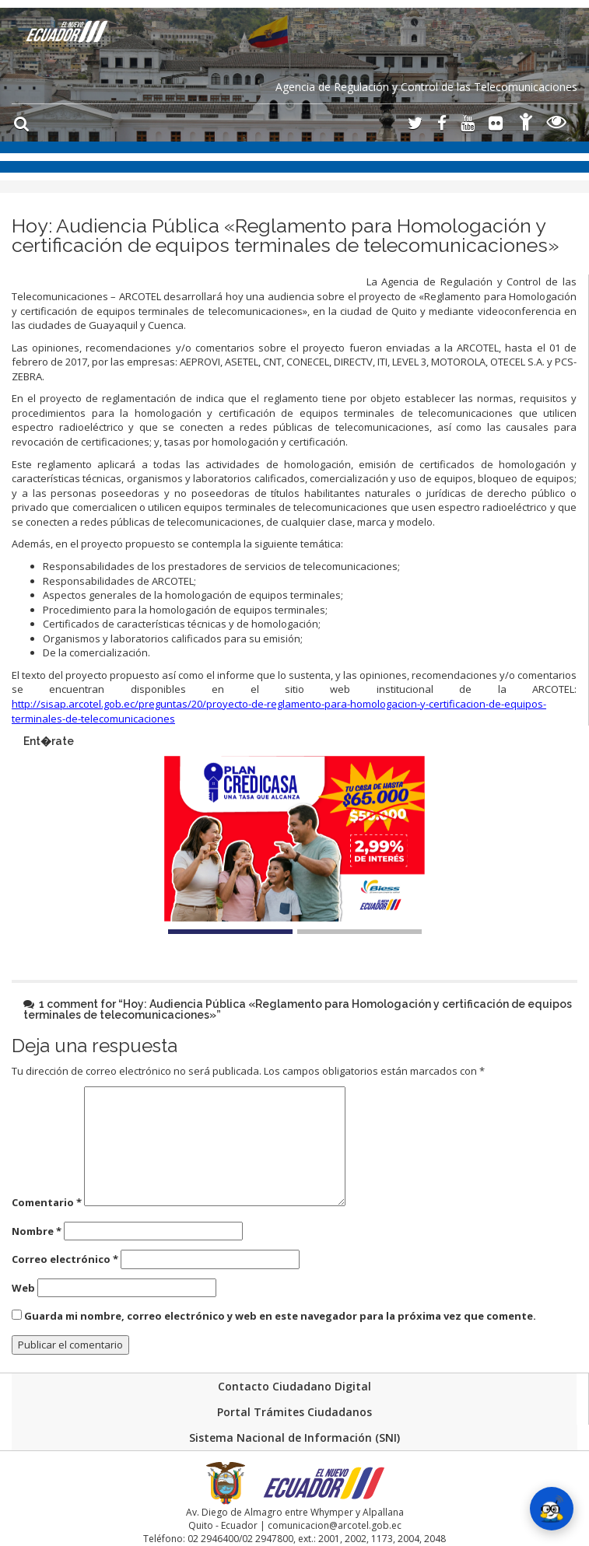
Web (23, 1288)
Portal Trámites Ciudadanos (294, 1411)
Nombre (36, 1231)
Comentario (47, 1202)
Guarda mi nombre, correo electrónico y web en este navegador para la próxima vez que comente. (280, 1316)
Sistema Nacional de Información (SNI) (294, 1437)
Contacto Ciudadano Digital (294, 1386)
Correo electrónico (65, 1259)
